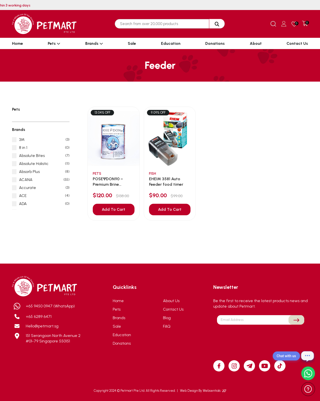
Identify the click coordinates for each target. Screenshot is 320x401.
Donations (215, 43)
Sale (132, 43)
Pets (54, 43)
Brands (94, 43)
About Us (171, 300)
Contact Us (297, 43)
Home (17, 43)
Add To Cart (113, 209)
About (256, 43)
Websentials (214, 390)
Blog (167, 317)
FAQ (166, 326)
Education (170, 43)
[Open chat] (307, 355)
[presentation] (261, 336)
